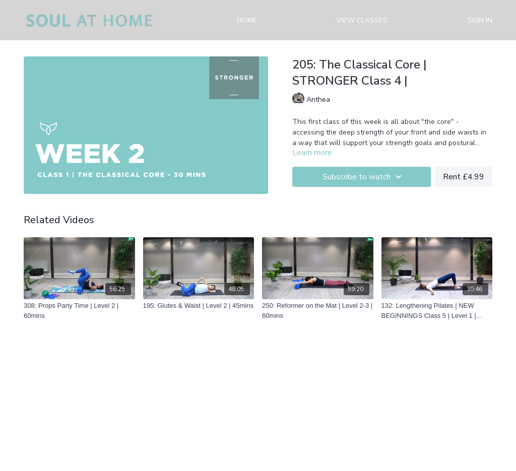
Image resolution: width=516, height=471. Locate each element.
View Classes (362, 20)
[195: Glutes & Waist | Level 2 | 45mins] (198, 306)
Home (247, 20)
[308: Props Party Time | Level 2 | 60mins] (79, 310)
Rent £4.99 (463, 176)
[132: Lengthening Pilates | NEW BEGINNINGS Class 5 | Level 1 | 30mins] (437, 310)
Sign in (480, 20)
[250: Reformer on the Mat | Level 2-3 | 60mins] (317, 310)
